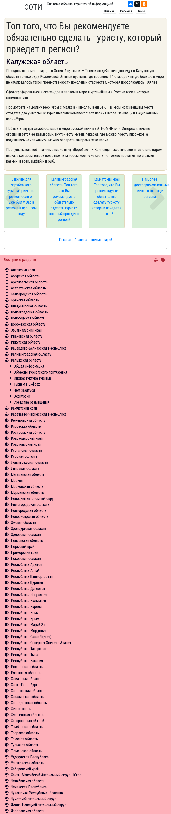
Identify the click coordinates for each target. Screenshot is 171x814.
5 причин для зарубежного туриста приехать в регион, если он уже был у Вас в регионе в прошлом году (21, 196)
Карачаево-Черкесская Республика (38, 414)
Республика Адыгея (26, 564)
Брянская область (25, 300)
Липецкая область (25, 468)
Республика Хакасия (27, 660)
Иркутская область (26, 342)
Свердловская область (29, 703)
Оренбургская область (28, 528)
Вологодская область (28, 318)
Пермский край (22, 546)
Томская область (24, 739)
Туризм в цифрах (27, 384)
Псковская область (26, 558)
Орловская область (26, 534)
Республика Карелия (27, 606)
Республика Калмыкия (28, 600)
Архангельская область (29, 282)
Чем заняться (24, 390)
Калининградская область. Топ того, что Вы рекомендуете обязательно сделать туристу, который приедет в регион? (64, 199)
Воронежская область (28, 324)
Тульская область (25, 745)
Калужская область (26, 360)
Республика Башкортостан (32, 576)
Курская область (24, 456)
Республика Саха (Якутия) (31, 636)
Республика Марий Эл (28, 624)
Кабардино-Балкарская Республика (38, 348)
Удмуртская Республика (30, 757)
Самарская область (26, 678)
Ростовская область (27, 666)
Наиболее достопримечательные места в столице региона (150, 188)
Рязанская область (26, 672)
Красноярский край (26, 444)
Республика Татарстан (28, 648)
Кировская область (26, 426)
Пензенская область (27, 540)
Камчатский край (24, 408)
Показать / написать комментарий (85, 240)
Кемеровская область (28, 420)
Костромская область (28, 432)
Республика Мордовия (28, 630)
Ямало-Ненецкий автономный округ (38, 805)
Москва (17, 480)
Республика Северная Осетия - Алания (41, 642)
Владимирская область (29, 306)
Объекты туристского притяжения (40, 372)
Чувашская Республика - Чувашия (37, 793)
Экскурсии (22, 396)
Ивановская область (27, 336)
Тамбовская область (27, 727)
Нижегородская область (30, 504)
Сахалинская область (27, 697)
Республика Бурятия (27, 582)
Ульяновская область (27, 763)
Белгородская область (29, 294)
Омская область (23, 522)
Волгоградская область (29, 312)
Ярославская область (27, 811)
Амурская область (25, 276)
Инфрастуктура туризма (32, 378)
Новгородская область (29, 510)
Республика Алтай (25, 570)
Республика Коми (24, 612)
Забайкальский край (26, 330)
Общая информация (29, 366)
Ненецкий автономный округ (33, 498)
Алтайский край (23, 270)
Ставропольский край (27, 721)
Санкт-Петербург (24, 685)
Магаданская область (28, 474)
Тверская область (25, 733)
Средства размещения (31, 402)
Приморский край (24, 552)
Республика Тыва (24, 654)
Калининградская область (31, 354)
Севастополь (21, 709)
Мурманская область (27, 492)
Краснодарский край (27, 438)
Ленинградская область (29, 462)
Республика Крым (25, 618)
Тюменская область (26, 751)
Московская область (27, 486)
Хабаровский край (25, 769)
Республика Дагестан (28, 588)
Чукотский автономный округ (33, 799)
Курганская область (26, 450)
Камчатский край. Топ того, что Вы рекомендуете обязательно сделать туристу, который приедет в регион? (107, 196)
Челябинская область (27, 781)
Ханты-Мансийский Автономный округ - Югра (46, 775)
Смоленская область (27, 715)
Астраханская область (28, 288)
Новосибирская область (30, 516)
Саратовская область (27, 691)
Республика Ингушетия (29, 594)
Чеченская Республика (29, 787)
